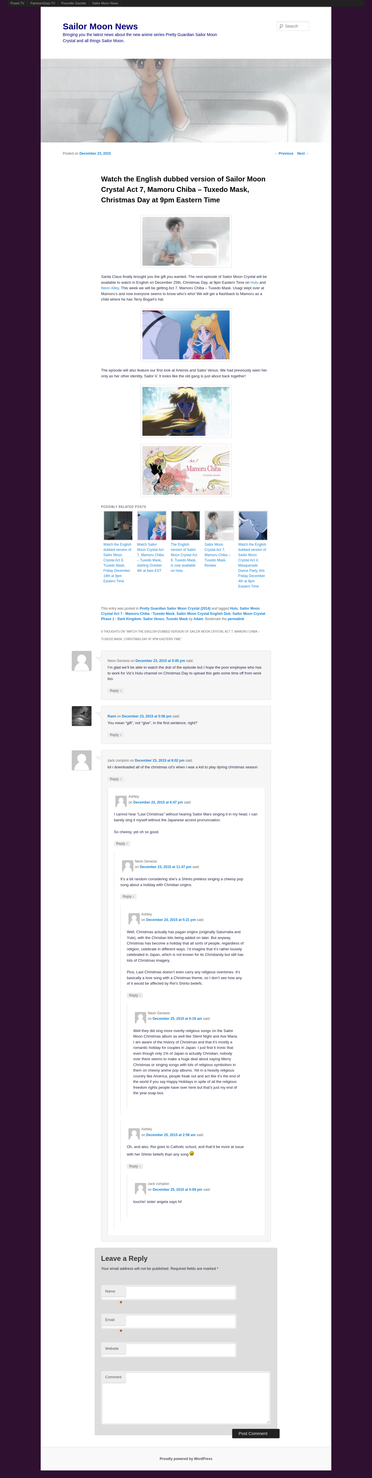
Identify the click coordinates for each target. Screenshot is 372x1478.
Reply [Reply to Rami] (115, 734)
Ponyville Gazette (73, 3)
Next (303, 153)
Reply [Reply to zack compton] (115, 779)
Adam (198, 619)
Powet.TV (17, 3)
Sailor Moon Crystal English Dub (203, 614)
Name (113, 1293)
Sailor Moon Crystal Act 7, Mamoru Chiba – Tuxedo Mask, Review (217, 554)
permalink (236, 619)
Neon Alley (110, 288)
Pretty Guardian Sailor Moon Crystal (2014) (175, 608)
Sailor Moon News (105, 3)
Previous (284, 153)
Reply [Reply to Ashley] (122, 843)
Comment (113, 1377)
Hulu (254, 282)
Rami (112, 716)
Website (112, 1348)
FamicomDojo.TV (43, 3)
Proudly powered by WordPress (186, 1459)
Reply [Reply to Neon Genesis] (115, 690)
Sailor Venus (153, 619)
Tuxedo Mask (177, 619)
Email (113, 1321)
